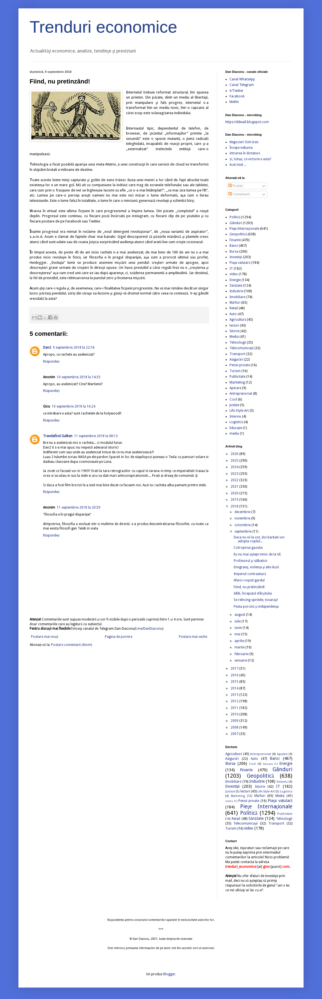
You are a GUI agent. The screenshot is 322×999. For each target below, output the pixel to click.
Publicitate (237, 376)
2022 (235, 480)
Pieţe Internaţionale (244, 229)
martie (240, 647)
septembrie (243, 531)
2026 (235, 454)
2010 (235, 714)
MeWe (234, 102)
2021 (235, 486)
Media (234, 337)
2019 (235, 500)
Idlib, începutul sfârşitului (253, 593)
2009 (235, 721)
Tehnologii (237, 342)
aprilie (240, 641)
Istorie (234, 331)
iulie (238, 621)
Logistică (236, 422)
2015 (235, 682)
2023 (235, 474)
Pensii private (239, 365)
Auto (233, 314)
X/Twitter (236, 91)
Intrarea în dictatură (244, 153)
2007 (235, 734)
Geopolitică (238, 234)
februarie (242, 654)
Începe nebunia (241, 148)
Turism (235, 371)
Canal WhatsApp (242, 79)
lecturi (234, 325)
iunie (239, 628)
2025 (235, 461)
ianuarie (241, 660)
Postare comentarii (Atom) (71, 645)
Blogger (169, 974)
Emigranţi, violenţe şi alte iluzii (256, 567)
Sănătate (235, 286)
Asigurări (236, 359)
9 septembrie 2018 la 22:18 (73, 347)
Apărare (235, 388)
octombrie (243, 525)
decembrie (243, 512)
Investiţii (235, 257)
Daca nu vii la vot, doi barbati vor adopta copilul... (259, 539)
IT (231, 268)
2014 (235, 688)
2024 (235, 467)
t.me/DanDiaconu (149, 629)
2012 (235, 701)
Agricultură (237, 320)
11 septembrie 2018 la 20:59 (78, 507)
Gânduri (235, 223)
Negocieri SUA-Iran (244, 142)
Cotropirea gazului (248, 548)
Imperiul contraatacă (250, 574)
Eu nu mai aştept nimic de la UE (257, 554)
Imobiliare (237, 297)
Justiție (234, 405)
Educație (235, 428)
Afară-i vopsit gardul (249, 580)
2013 (235, 695)
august (240, 615)
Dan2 (47, 347)
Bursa (233, 251)
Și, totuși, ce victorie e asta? (250, 159)
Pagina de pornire (118, 637)
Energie (235, 280)
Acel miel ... (237, 165)
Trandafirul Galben (57, 436)
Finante (235, 240)
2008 (235, 727)
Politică (234, 217)
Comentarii (239, 194)
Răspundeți (51, 361)
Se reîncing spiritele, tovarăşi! (256, 600)
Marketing (237, 382)
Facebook (237, 96)
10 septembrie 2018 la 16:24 (73, 406)
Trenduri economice (103, 27)
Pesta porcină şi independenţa (256, 606)
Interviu (235, 416)
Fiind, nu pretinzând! (249, 587)
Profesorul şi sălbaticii (250, 561)
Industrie (236, 291)
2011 (235, 708)
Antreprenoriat (240, 394)
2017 (235, 668)
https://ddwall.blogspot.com (247, 122)
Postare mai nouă (44, 637)
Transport (237, 354)
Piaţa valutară (239, 263)
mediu (234, 433)
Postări (235, 186)
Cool (233, 399)
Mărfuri (234, 303)
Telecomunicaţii (241, 348)
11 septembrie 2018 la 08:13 (96, 436)
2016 (235, 675)
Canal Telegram (241, 85)
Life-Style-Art (239, 411)
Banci (233, 246)
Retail (233, 308)
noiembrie (243, 518)
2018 (235, 506)
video (233, 274)
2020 (235, 493)
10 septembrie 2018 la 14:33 (78, 377)
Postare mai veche (193, 637)
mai (238, 634)
